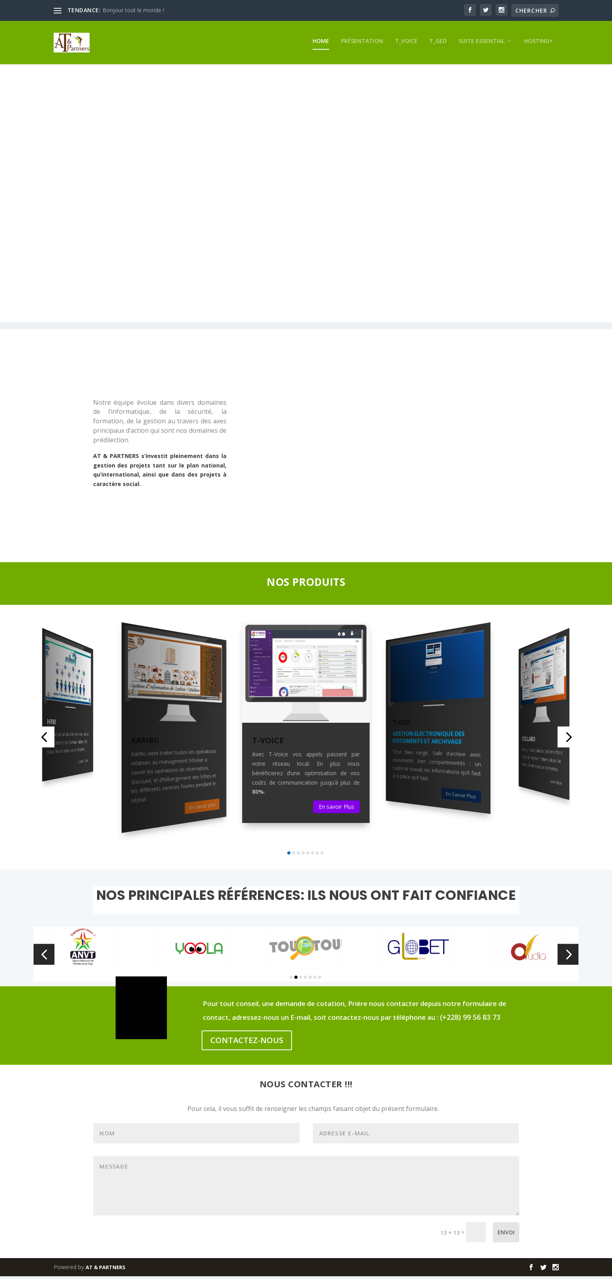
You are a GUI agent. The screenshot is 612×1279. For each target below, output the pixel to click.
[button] (44, 739)
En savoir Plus (336, 809)
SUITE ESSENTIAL (482, 43)
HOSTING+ (538, 43)
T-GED (401, 725)
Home (321, 43)
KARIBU (145, 743)
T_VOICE (406, 43)
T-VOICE (268, 743)
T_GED (438, 43)
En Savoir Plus (460, 798)
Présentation (362, 43)
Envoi (506, 1235)
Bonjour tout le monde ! (133, 10)
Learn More (83, 763)
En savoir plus (202, 809)
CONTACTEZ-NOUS (246, 1043)
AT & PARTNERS (105, 1269)
